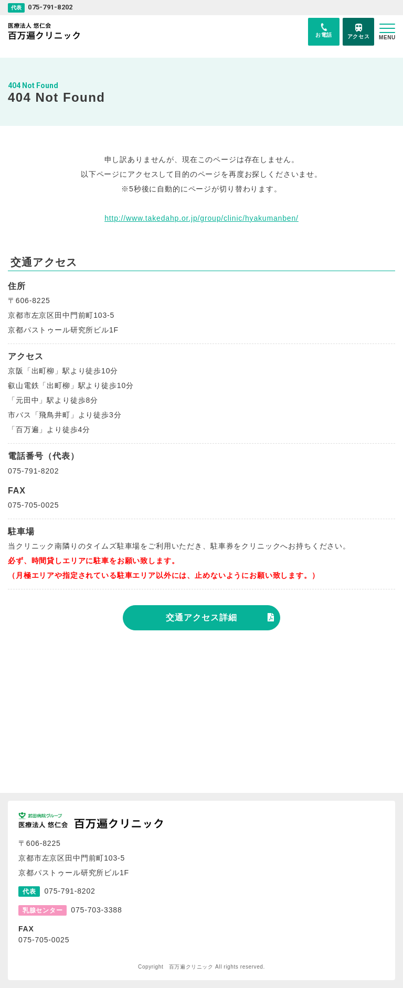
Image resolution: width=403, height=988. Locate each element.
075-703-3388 (96, 910)
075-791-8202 (50, 7)
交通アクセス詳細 (201, 617)
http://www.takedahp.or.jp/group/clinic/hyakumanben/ (201, 218)
